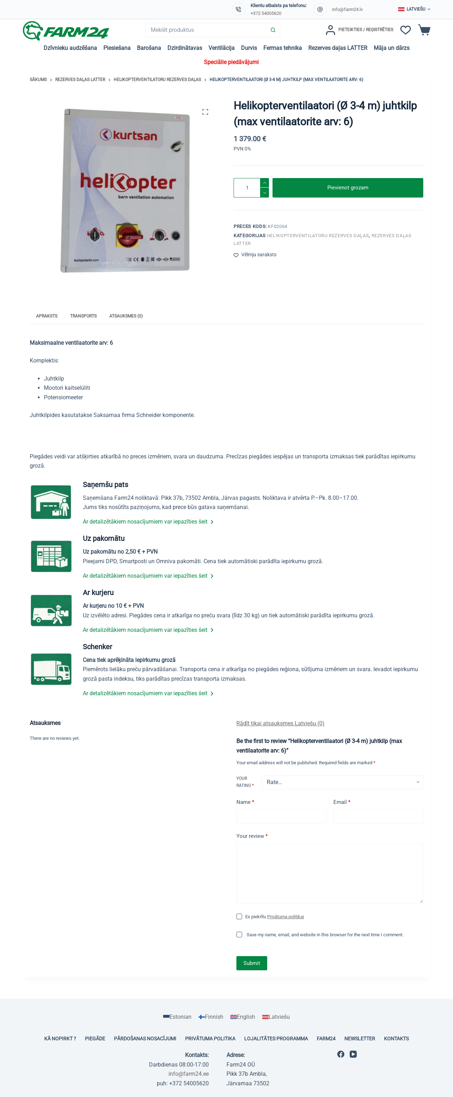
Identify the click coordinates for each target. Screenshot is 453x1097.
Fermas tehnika (282, 48)
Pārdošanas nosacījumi (145, 1038)
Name (245, 802)
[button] (414, 9)
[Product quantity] (251, 188)
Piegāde (95, 1038)
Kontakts (396, 1038)
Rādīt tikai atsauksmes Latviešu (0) (280, 723)
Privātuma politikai (285, 916)
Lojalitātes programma (276, 1038)
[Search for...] (205, 30)
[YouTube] (353, 1054)
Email (341, 802)
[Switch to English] (243, 1017)
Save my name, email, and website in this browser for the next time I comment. (325, 934)
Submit (251, 963)
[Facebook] (340, 1054)
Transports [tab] (83, 316)
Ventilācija (221, 48)
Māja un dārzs (391, 48)
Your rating (245, 782)
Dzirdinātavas (184, 48)
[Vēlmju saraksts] (405, 30)
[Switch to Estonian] (177, 1017)
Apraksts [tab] (46, 316)
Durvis (249, 48)
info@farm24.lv (347, 9)
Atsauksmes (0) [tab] (126, 316)
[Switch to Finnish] (211, 1017)
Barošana (149, 48)
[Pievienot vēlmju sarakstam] (255, 255)
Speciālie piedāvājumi (231, 62)
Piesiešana (117, 48)
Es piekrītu (274, 916)
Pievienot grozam (347, 187)
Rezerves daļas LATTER (337, 48)
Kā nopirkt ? (60, 1038)
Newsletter (359, 1038)
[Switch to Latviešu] (276, 1017)
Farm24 (326, 1038)
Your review (252, 836)
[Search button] (273, 30)
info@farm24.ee (188, 1073)
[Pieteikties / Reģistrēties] (359, 30)
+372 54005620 (266, 13)
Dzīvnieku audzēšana (70, 48)
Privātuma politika (210, 1038)
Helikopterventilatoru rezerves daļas (318, 235)
